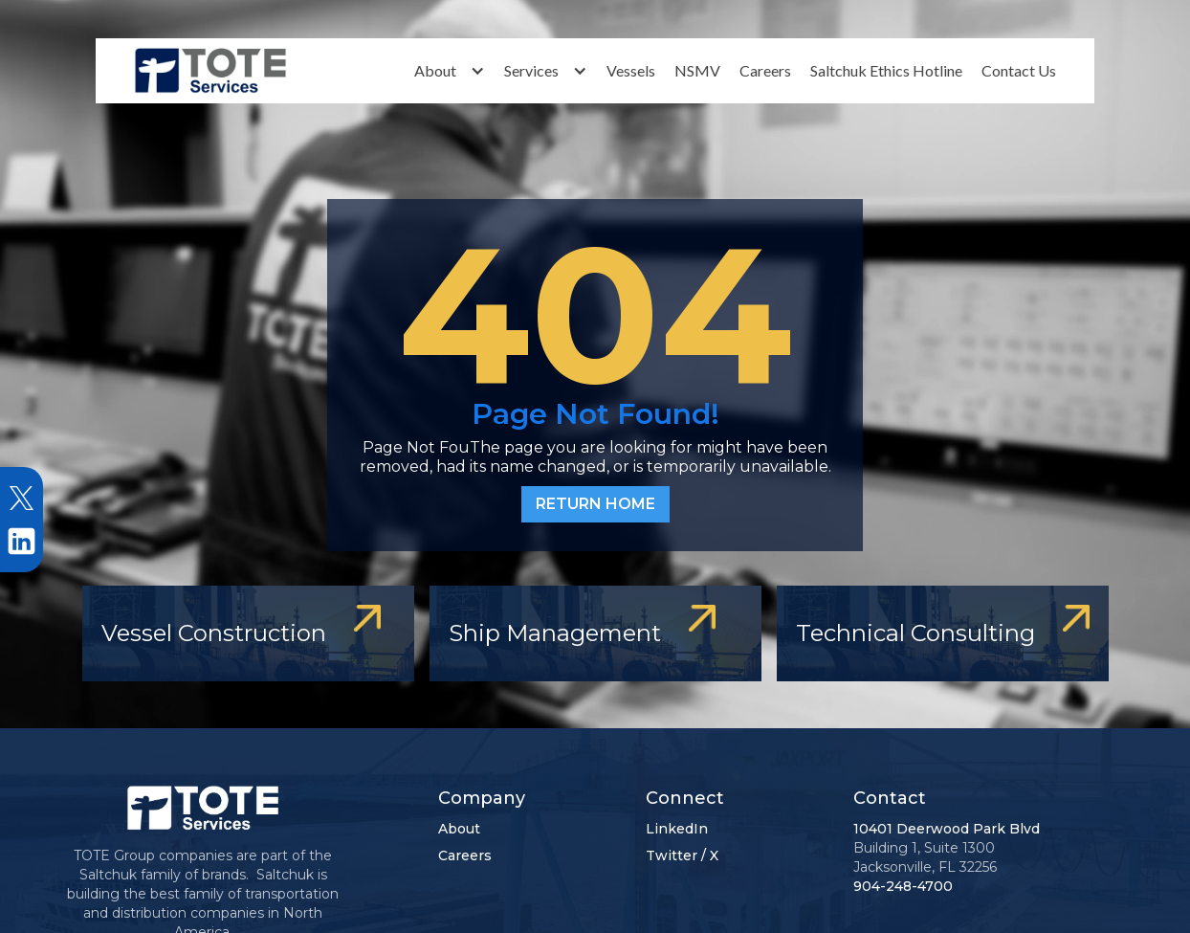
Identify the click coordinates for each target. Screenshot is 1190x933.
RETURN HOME (595, 504)
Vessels (630, 70)
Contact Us (1018, 70)
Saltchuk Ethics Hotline (886, 70)
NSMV (697, 70)
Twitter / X (682, 855)
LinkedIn (677, 828)
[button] (449, 71)
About (459, 828)
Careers (765, 70)
